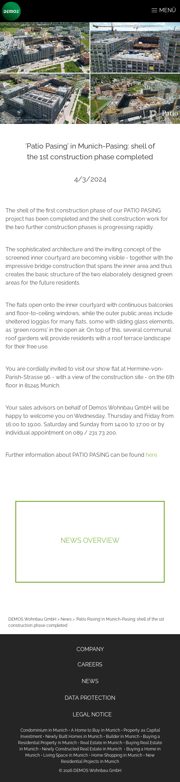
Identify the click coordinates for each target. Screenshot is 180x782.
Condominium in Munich (44, 730)
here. (152, 455)
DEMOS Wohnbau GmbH (32, 619)
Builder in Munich (123, 736)
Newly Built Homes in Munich (73, 736)
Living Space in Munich (65, 755)
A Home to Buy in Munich (95, 730)
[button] (154, 10)
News (66, 619)
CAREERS (90, 664)
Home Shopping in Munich (116, 755)
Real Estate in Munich (101, 742)
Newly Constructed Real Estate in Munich (82, 749)
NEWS (90, 681)
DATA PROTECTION (90, 698)
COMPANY (90, 649)
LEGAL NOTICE (92, 714)
